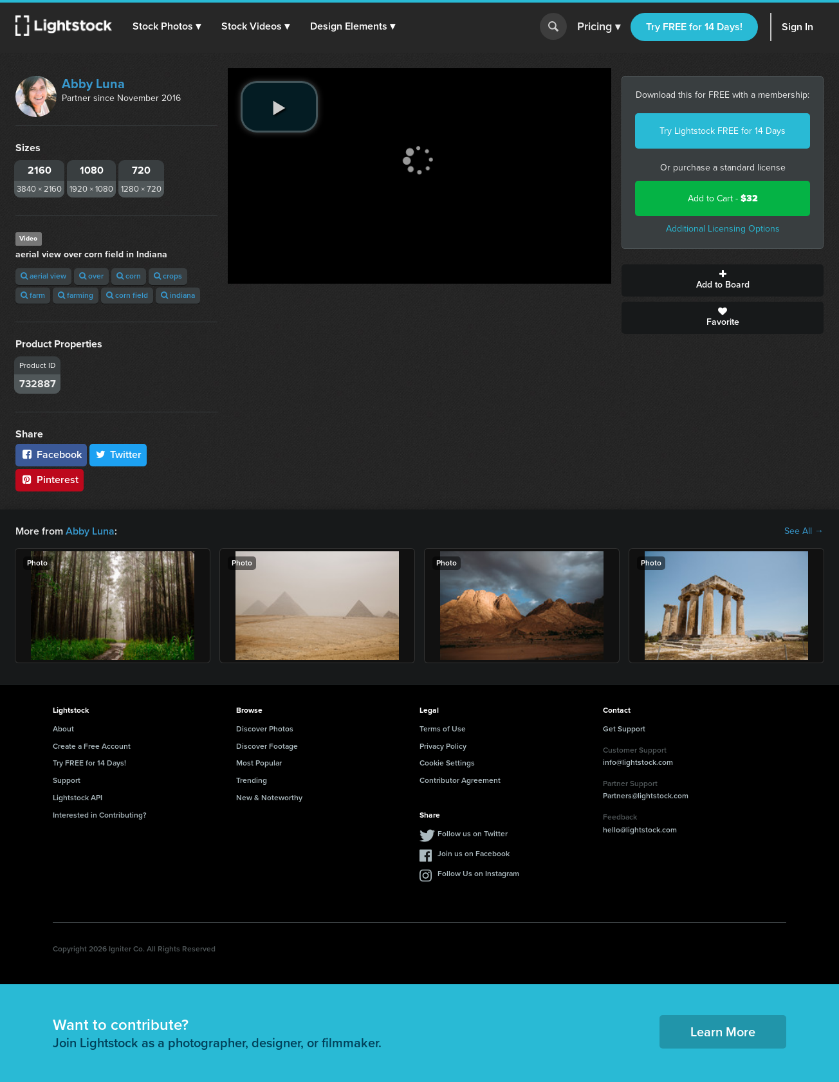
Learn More (722, 1031)
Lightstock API (77, 797)
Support (66, 780)
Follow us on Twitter (473, 833)
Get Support (624, 729)
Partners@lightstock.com (645, 796)
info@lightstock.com (638, 762)
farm (33, 295)
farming (75, 295)
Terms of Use (443, 729)
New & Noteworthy (269, 797)
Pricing (598, 27)
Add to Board (722, 280)
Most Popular (259, 763)
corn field (127, 295)
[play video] (279, 107)
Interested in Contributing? (100, 815)
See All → (804, 531)
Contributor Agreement (460, 780)
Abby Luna (93, 83)
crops (168, 276)
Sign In (797, 26)
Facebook (51, 454)
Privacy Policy (443, 746)
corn (128, 276)
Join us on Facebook (474, 853)
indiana (178, 295)
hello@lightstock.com (640, 830)
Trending (251, 780)
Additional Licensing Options (723, 228)
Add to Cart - (723, 198)
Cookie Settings (447, 763)
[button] (167, 26)
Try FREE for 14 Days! (694, 26)
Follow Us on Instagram (478, 873)
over (91, 276)
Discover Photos (264, 729)
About (63, 729)
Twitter (118, 454)
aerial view (43, 276)
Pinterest (49, 479)
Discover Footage (267, 746)
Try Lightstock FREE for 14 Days (722, 131)
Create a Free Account (92, 746)
